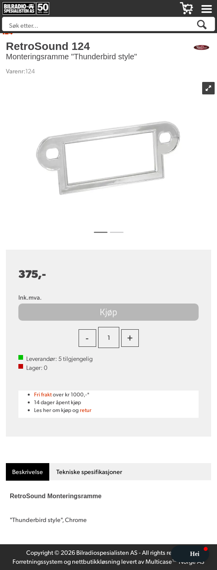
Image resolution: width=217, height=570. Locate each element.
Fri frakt (43, 394)
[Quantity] (108, 337)
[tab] (27, 472)
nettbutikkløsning (96, 561)
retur (85, 410)
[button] (190, 553)
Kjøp (108, 312)
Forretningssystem (38, 561)
